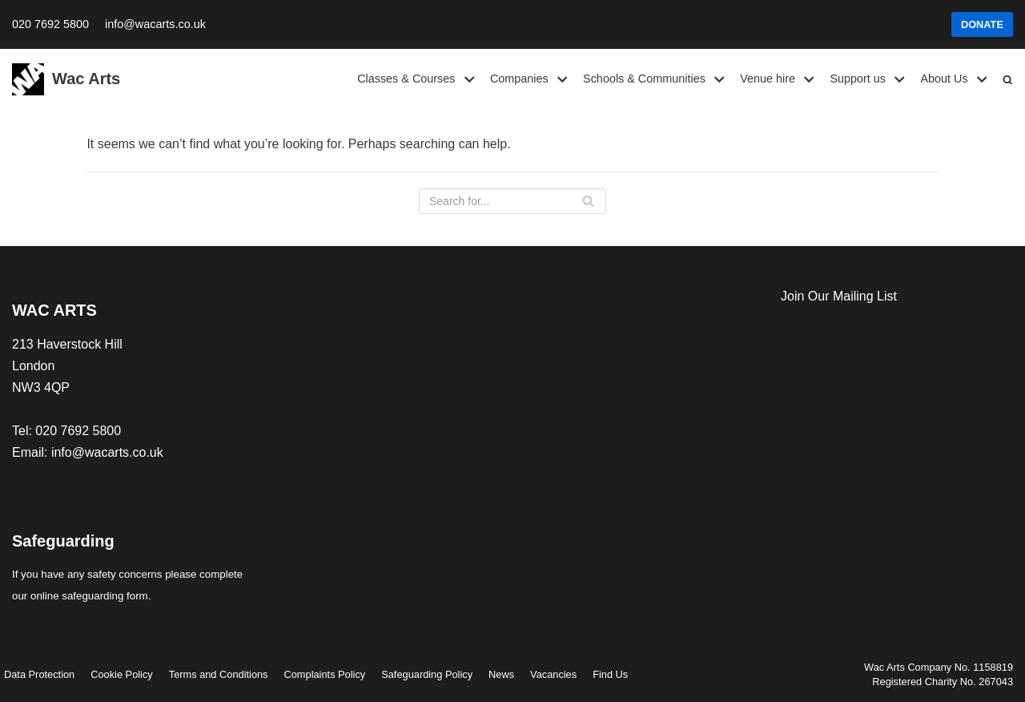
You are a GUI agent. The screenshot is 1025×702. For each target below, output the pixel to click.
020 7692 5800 (50, 24)
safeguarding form (104, 596)
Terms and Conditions (218, 674)
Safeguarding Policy (426, 674)
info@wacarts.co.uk (155, 24)
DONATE (982, 24)
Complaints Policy (325, 674)
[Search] (512, 201)
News (501, 674)
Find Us (610, 674)
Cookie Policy (121, 674)
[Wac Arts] (66, 79)
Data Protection (39, 674)
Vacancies (553, 674)
